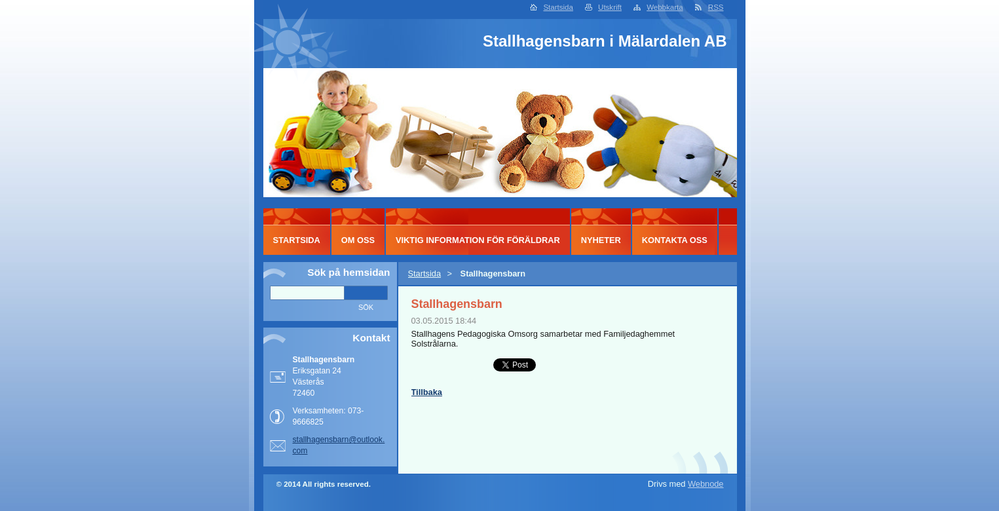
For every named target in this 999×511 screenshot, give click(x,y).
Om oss (358, 240)
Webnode (706, 484)
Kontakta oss (674, 240)
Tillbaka (426, 392)
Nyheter (601, 240)
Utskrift (610, 7)
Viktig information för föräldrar (478, 240)
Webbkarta (665, 7)
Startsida (558, 7)
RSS (716, 7)
